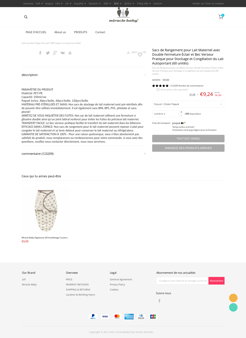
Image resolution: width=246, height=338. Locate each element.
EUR (194, 94)
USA (57, 3)
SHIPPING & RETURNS (78, 289)
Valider (196, 3)
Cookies (114, 289)
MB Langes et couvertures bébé (66, 43)
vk (62, 53)
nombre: (159, 113)
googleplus (55, 53)
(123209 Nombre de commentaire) (186, 85)
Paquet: (158, 104)
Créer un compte (214, 3)
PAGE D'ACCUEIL (36, 32)
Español (78, 3)
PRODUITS (80, 32)
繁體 (116, 3)
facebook (40, 53)
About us (60, 32)
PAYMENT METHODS (77, 284)
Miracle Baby (29, 284)
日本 (106, 3)
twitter (47, 53)
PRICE (69, 279)
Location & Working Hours (80, 294)
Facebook (159, 300)
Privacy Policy (117, 284)
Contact (100, 32)
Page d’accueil (42, 43)
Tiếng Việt (142, 3)
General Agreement (121, 279)
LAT (24, 279)
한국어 (127, 3)
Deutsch (93, 3)
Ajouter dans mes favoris (140, 54)
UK (67, 3)
